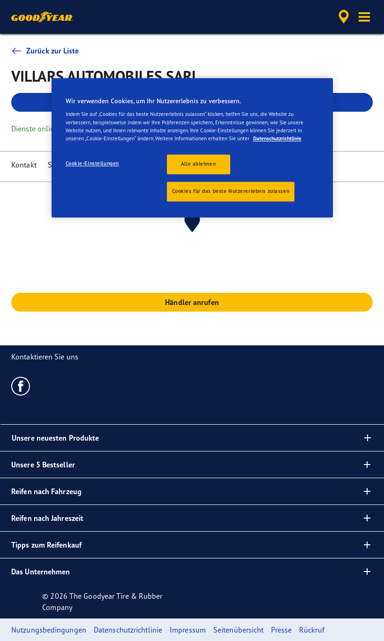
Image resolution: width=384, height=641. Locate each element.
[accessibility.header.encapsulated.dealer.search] (342, 16)
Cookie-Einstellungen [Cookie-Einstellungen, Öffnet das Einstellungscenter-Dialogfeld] (92, 163)
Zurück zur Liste (45, 50)
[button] (364, 16)
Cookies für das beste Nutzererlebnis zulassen (231, 191)
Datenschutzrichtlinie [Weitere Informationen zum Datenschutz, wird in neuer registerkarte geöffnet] (277, 138)
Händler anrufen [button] (192, 302)
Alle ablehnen (198, 163)
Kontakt (24, 164)
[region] (192, 147)
